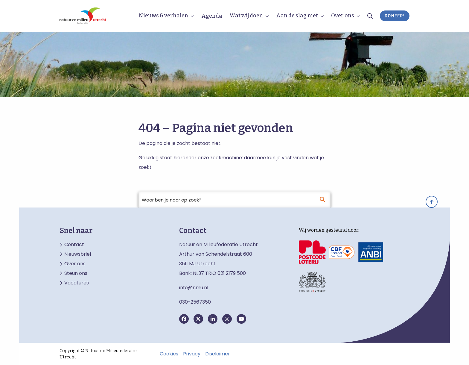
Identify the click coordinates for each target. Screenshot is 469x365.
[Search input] (227, 199)
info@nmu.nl (193, 287)
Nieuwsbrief (78, 254)
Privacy (191, 354)
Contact (74, 244)
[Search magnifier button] (322, 199)
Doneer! (395, 15)
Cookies (169, 354)
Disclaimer (217, 354)
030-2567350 (195, 302)
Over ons (342, 15)
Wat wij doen (246, 15)
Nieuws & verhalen (163, 15)
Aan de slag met (297, 15)
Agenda (211, 16)
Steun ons (75, 273)
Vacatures (76, 283)
